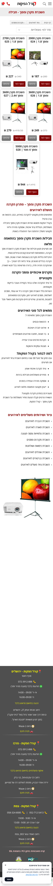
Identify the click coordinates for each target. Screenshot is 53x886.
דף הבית (47, 22)
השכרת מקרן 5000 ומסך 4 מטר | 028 (26, 147)
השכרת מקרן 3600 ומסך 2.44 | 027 (13, 93)
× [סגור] (5, 865)
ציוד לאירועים (34, 22)
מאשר (9, 879)
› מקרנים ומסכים (18, 22)
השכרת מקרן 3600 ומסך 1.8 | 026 (39, 93)
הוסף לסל (45, 83)
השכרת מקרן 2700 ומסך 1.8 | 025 (13, 39)
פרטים (32, 83)
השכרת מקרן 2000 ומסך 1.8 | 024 (39, 39)
